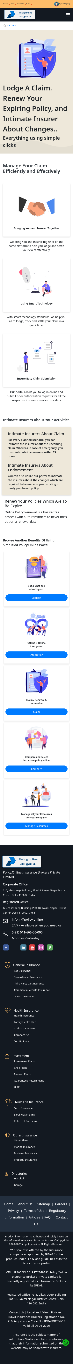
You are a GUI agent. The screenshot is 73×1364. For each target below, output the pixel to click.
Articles (35, 1217)
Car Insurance (22, 970)
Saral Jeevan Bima (24, 1114)
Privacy (14, 1210)
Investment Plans (24, 1061)
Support (36, 597)
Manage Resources (36, 826)
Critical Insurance (24, 1028)
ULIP (17, 1087)
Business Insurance (25, 1153)
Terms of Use (34, 1210)
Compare (36, 769)
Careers (60, 1204)
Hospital (19, 1178)
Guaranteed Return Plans (29, 1080)
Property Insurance (25, 1159)
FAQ (48, 1217)
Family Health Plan (25, 1022)
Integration (36, 655)
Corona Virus (21, 1035)
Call (28, 4)
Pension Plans (22, 1074)
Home (9, 1204)
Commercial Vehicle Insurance (32, 990)
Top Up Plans (21, 1041)
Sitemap (44, 1204)
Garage (18, 1185)
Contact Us (20, 4)
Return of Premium (25, 1121)
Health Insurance (24, 1015)
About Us (25, 1204)
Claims (12, 25)
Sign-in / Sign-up (62, 4)
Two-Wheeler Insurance (28, 977)
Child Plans (20, 1067)
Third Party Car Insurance (29, 983)
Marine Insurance (24, 1147)
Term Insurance (23, 1108)
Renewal (5, 4)
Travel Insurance (23, 996)
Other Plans (21, 1140)
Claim (13, 4)
